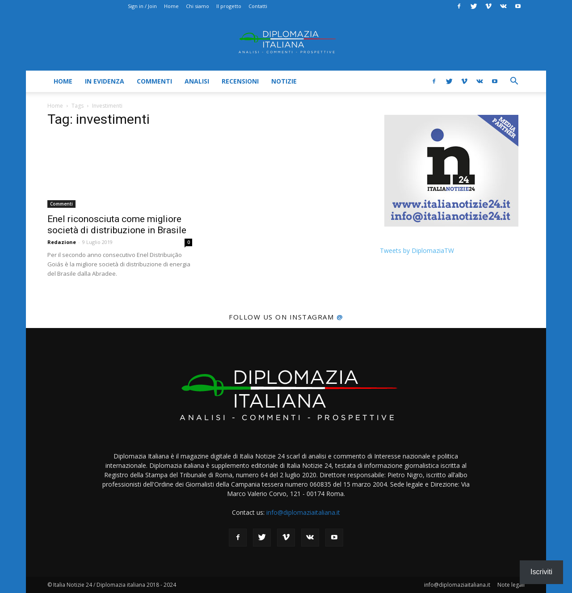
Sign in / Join (142, 6)
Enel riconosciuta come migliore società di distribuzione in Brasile (116, 225)
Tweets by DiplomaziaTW (417, 250)
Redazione (61, 242)
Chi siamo (197, 6)
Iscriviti (541, 572)
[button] (514, 82)
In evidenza (104, 81)
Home (171, 6)
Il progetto (228, 6)
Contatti (257, 6)
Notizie (284, 81)
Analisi (197, 81)
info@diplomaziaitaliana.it (303, 512)
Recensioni (240, 81)
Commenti (154, 81)
